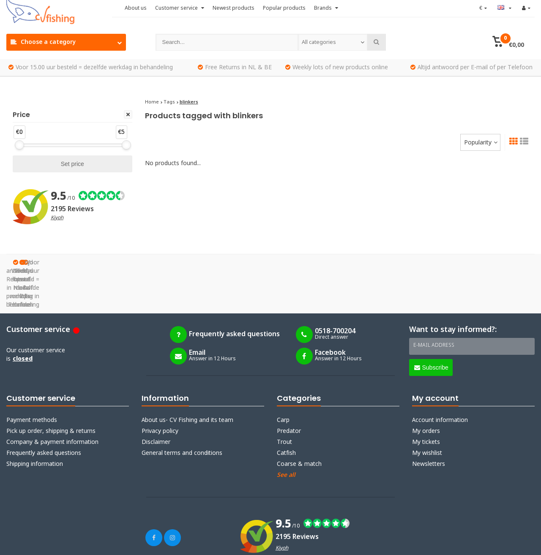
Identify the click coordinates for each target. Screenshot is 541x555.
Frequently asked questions (43, 411)
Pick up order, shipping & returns (51, 389)
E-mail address (433, 303)
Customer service (179, 8)
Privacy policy (160, 389)
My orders (426, 389)
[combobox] (332, 42)
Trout (284, 400)
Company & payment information (52, 400)
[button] (508, 42)
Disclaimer (156, 400)
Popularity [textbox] (478, 143)
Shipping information (34, 422)
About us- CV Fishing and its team (187, 378)
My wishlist (427, 411)
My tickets (426, 400)
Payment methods (31, 378)
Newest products (233, 8)
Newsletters (428, 422)
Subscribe (431, 325)
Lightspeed (95, 543)
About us (136, 8)
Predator (289, 389)
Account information (440, 378)
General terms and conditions (182, 411)
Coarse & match (299, 422)
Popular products (284, 8)
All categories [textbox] (319, 42)
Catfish (286, 411)
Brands (326, 8)
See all (286, 433)
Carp (283, 378)
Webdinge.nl (160, 543)
